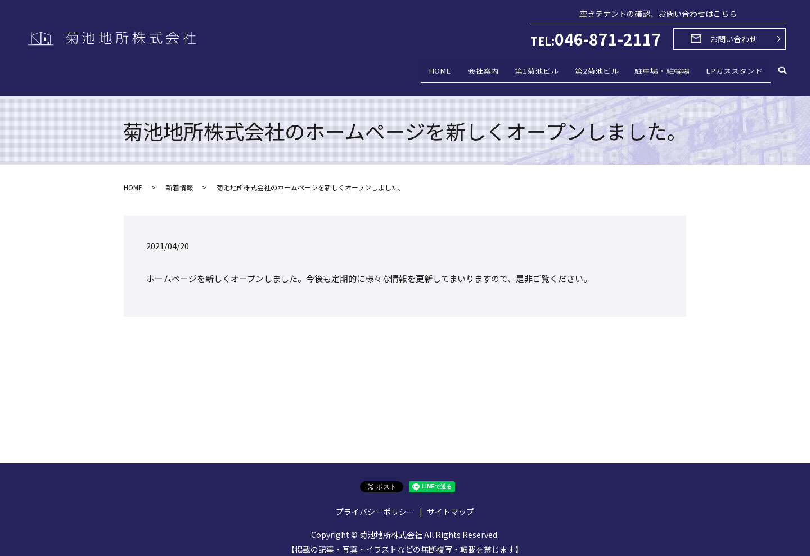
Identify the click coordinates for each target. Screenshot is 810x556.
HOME (398, 69)
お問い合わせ (733, 38)
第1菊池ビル (510, 69)
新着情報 (179, 179)
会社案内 (449, 69)
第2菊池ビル (578, 69)
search (782, 70)
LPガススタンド (730, 69)
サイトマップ (450, 503)
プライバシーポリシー (375, 503)
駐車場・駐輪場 (650, 69)
